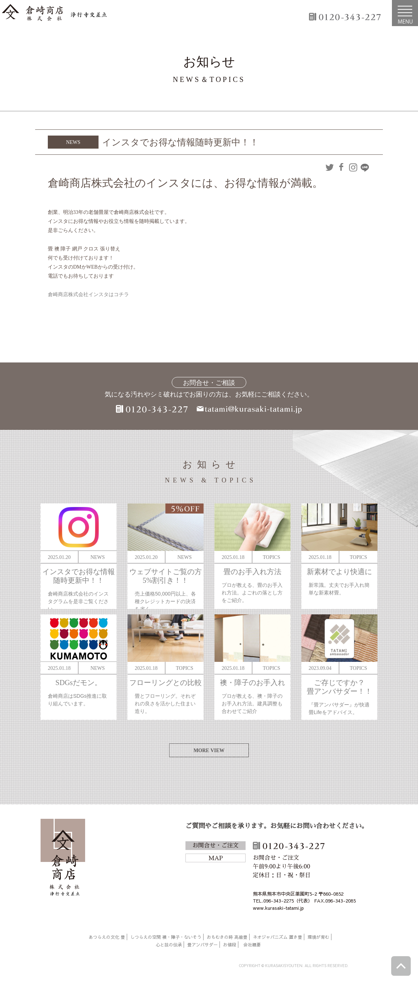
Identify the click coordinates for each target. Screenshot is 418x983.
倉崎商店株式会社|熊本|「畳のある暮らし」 (54, 13)
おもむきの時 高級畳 (227, 937)
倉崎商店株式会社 (63, 859)
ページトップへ (401, 966)
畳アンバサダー (202, 944)
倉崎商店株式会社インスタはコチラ (88, 294)
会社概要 (252, 944)
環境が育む (318, 937)
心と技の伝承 (169, 944)
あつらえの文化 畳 (107, 937)
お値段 (229, 944)
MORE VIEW (209, 750)
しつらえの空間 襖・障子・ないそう (165, 937)
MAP (215, 858)
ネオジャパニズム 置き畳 (277, 937)
